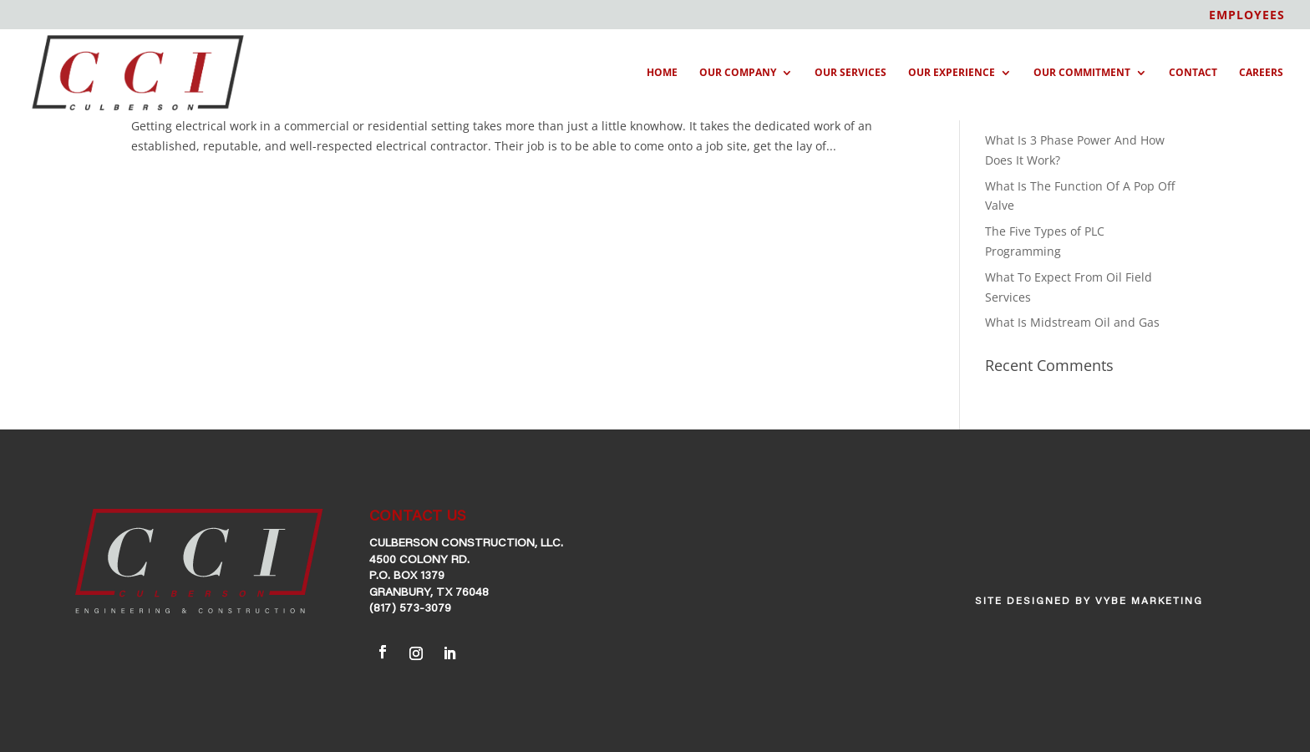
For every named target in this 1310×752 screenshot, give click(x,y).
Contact (1193, 73)
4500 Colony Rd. (419, 561)
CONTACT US (417, 517)
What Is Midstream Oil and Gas (1072, 322)
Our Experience (951, 73)
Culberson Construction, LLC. (466, 544)
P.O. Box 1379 (406, 576)
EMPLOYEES (1247, 16)
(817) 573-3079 (410, 609)
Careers (1261, 73)
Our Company (737, 73)
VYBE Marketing (1149, 602)
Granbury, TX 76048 (429, 593)
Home (662, 73)
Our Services (850, 73)
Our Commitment (1081, 73)
